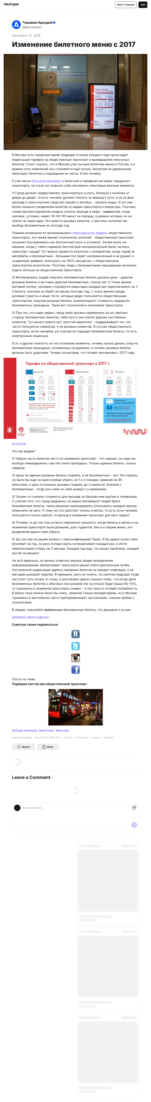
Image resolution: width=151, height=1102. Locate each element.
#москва (62, 730)
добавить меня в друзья (30, 617)
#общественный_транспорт (33, 730)
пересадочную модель (90, 233)
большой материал (46, 181)
